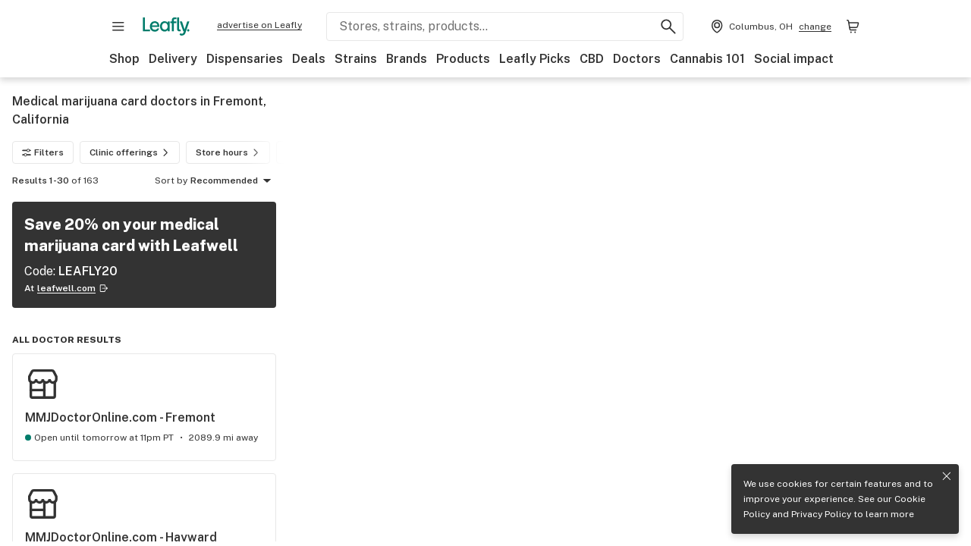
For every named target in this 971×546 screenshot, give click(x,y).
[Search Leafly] (504, 26)
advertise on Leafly (259, 25)
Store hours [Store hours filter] (229, 152)
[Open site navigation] (118, 26)
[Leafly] (166, 26)
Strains (356, 59)
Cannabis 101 (707, 59)
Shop (124, 59)
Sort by (171, 180)
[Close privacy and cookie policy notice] (947, 476)
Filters (43, 152)
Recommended (233, 181)
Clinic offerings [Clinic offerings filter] (131, 152)
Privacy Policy (821, 514)
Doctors (637, 59)
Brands (406, 59)
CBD (592, 59)
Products (463, 59)
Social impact (794, 59)
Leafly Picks (534, 59)
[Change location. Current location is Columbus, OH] (769, 26)
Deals (308, 59)
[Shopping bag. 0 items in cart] (853, 26)
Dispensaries (244, 59)
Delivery (173, 59)
